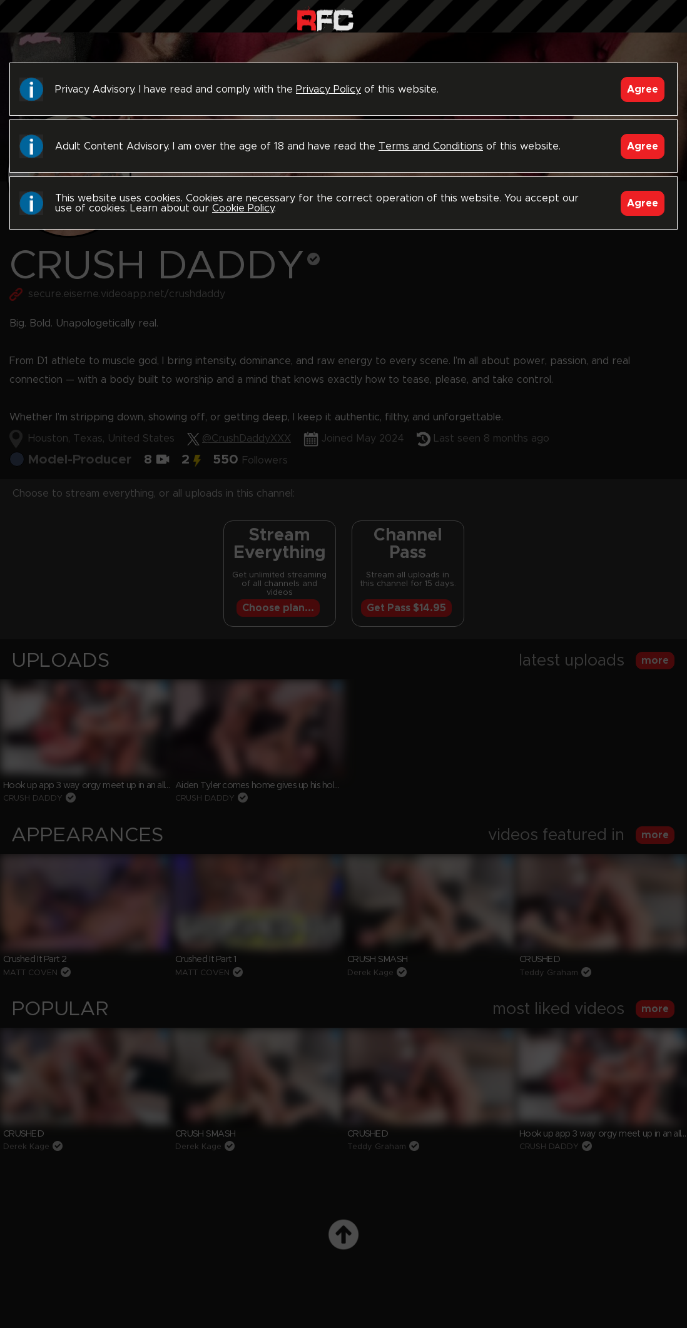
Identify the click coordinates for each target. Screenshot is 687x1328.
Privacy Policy (328, 89)
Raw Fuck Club (325, 19)
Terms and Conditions (431, 146)
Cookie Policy (243, 208)
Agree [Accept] (642, 89)
